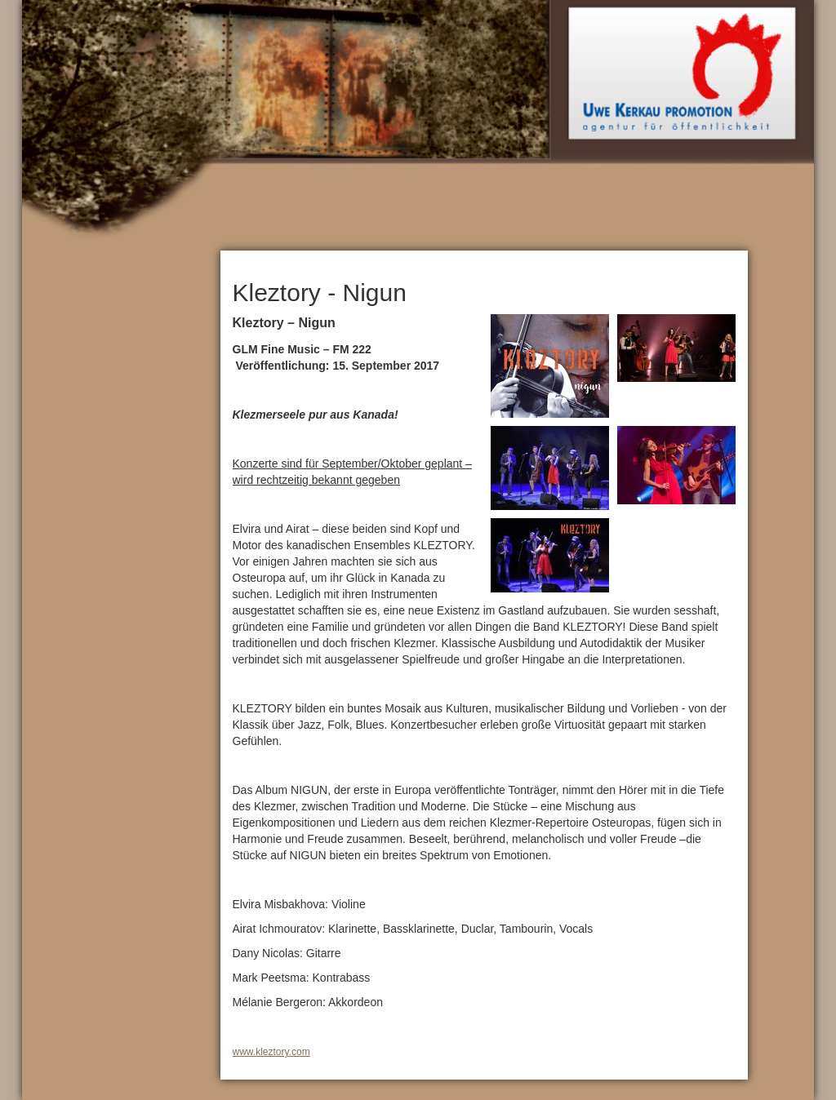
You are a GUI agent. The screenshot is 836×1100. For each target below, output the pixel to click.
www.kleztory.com (271, 1052)
